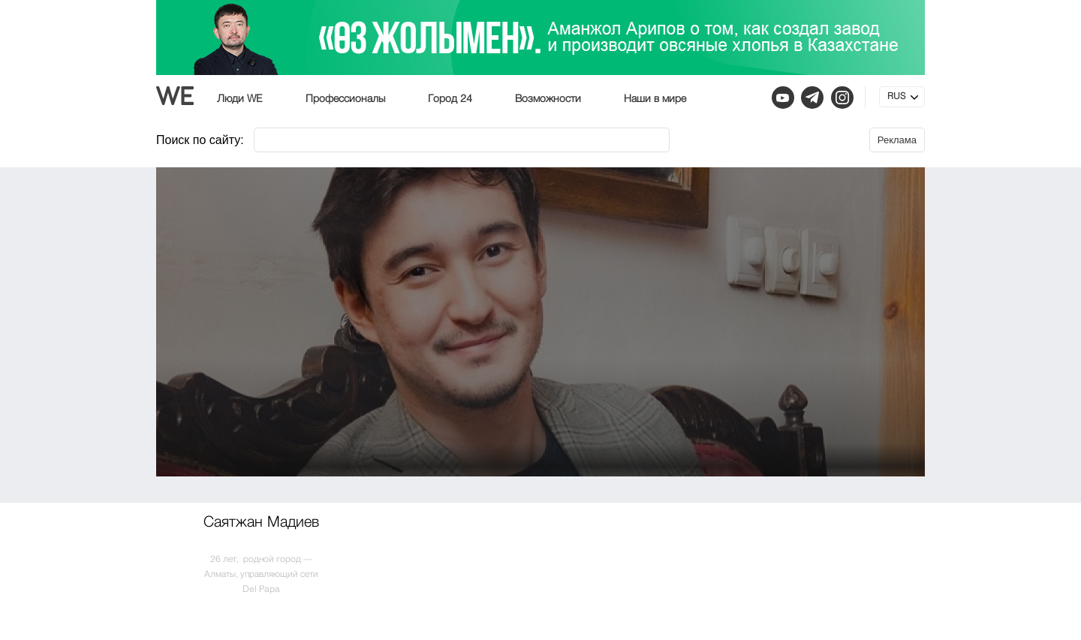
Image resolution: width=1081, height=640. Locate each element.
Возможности (548, 99)
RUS (896, 96)
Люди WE (240, 99)
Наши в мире (655, 99)
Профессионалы (345, 99)
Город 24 (450, 99)
